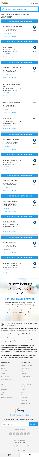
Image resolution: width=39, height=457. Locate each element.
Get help (3, 387)
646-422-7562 (7, 54)
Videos (3, 392)
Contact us (24, 400)
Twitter (17, 433)
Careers (23, 389)
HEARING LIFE (7, 119)
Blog (22, 395)
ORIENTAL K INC (7, 47)
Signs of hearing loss (26, 371)
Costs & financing (6, 371)
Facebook (10, 433)
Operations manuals (7, 397)
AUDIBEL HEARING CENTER (10, 181)
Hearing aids (4, 365)
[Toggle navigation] (34, 3)
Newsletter (24, 397)
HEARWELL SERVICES (9, 222)
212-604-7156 (7, 74)
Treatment (24, 373)
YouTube (21, 433)
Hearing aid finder (6, 379)
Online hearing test (26, 365)
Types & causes (25, 368)
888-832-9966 (7, 167)
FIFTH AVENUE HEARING (10, 201)
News (22, 392)
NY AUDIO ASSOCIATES (9, 242)
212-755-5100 (7, 126)
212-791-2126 (7, 33)
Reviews (3, 368)
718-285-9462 (7, 249)
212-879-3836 (7, 270)
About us (23, 387)
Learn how (4, 389)
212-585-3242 (7, 109)
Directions (13, 36)
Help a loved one (26, 376)
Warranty (4, 395)
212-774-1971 (7, 146)
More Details (6, 36)
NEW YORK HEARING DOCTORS (11, 139)
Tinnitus (3, 373)
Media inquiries (25, 403)
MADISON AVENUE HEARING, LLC (12, 102)
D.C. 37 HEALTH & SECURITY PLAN (12, 26)
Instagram (14, 433)
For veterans (5, 376)
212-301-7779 (7, 208)
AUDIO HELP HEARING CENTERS (12, 67)
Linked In (25, 433)
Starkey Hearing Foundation (19, 429)
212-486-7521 (7, 187)
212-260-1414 (7, 93)
